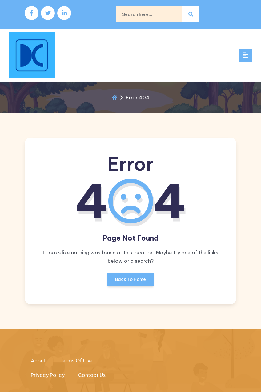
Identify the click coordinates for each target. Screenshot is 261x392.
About (38, 361)
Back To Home (130, 281)
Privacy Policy (48, 375)
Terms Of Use (75, 361)
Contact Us (92, 375)
